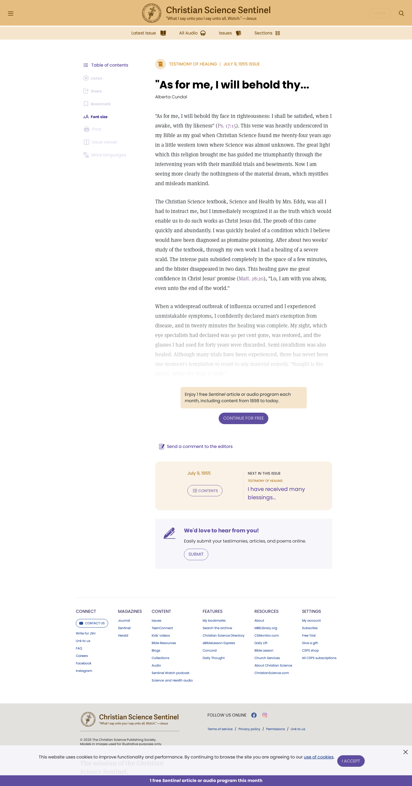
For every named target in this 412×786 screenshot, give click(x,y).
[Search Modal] (401, 13)
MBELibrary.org (265, 598)
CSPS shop (310, 620)
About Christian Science (273, 635)
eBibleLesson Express (219, 613)
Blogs (156, 620)
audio (172, 650)
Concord (210, 620)
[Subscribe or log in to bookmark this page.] (99, 103)
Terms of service (220, 699)
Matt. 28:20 (301, 259)
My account (311, 591)
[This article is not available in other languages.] (106, 155)
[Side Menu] (10, 13)
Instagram (84, 641)
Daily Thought (214, 628)
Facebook (83, 633)
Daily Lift (260, 613)
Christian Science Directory (224, 605)
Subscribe (309, 598)
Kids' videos (161, 605)
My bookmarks (214, 591)
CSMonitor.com (266, 605)
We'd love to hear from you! (208, 501)
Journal (124, 591)
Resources (266, 582)
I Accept (352, 761)
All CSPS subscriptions (319, 628)
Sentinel (124, 598)
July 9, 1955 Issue (229, 64)
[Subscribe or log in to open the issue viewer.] (101, 142)
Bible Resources (164, 613)
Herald (123, 605)
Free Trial (309, 605)
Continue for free (237, 389)
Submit (183, 525)
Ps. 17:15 (214, 125)
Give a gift (310, 613)
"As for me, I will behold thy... (220, 84)
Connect (86, 582)
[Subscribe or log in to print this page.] (93, 129)
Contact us (92, 593)
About (259, 591)
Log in (380, 13)
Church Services (267, 628)
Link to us (83, 611)
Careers (82, 626)
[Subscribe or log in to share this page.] (94, 90)
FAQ (79, 618)
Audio (156, 635)
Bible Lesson (263, 620)
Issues (156, 591)
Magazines (130, 582)
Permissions (275, 699)
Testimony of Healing (180, 64)
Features (212, 582)
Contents (192, 461)
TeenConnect (162, 598)
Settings (311, 582)
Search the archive (217, 598)
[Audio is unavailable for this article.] (94, 78)
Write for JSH (85, 603)
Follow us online (226, 685)
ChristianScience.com (271, 643)
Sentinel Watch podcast (170, 643)
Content (161, 582)
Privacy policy (249, 699)
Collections (160, 628)
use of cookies (318, 759)
